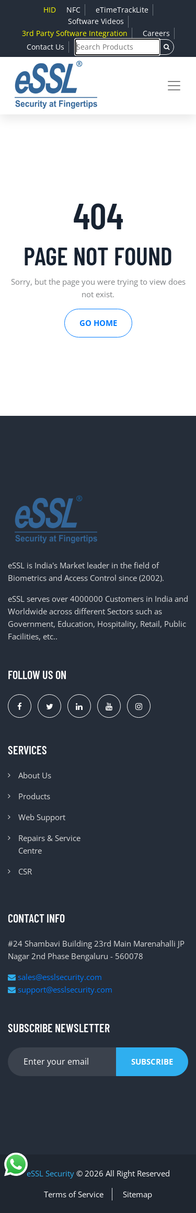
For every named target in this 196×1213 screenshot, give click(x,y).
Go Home (98, 323)
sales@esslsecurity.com (55, 977)
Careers (156, 33)
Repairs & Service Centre (49, 844)
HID (49, 10)
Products (34, 796)
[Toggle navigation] (174, 86)
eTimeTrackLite (122, 10)
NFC (73, 10)
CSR (25, 871)
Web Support (41, 817)
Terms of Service (73, 1194)
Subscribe (152, 1061)
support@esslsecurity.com (60, 989)
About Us (34, 775)
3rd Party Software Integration (75, 33)
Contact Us (45, 47)
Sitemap (137, 1194)
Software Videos (96, 21)
